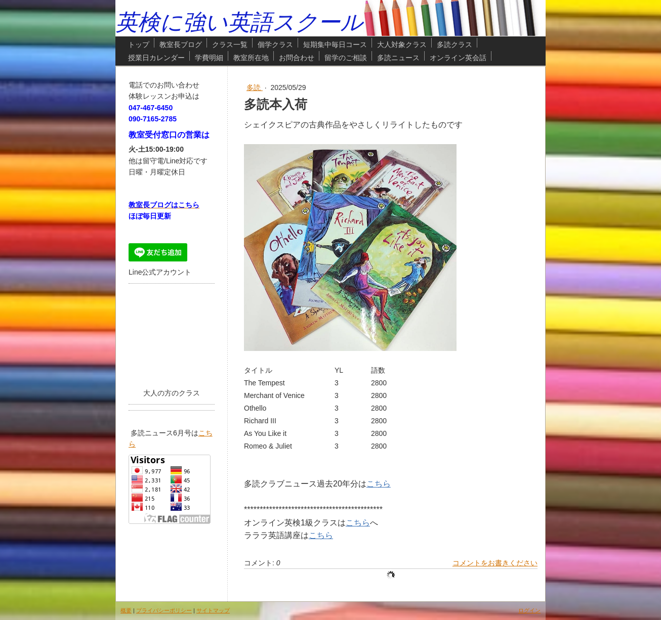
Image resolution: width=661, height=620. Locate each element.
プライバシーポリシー (164, 610)
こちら (378, 483)
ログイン (529, 610)
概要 (126, 610)
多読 (254, 87)
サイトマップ (213, 610)
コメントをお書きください (495, 563)
